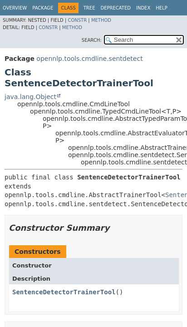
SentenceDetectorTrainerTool (64, 292)
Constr (77, 20)
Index (143, 7)
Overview (15, 7)
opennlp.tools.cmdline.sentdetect (89, 58)
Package (42, 7)
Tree (89, 7)
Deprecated (115, 7)
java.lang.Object (30, 96)
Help (161, 7)
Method (101, 20)
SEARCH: (92, 40)
